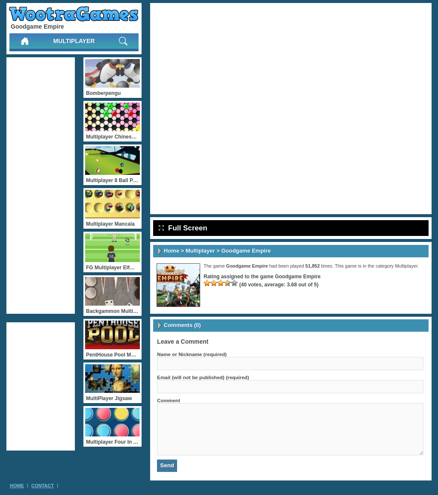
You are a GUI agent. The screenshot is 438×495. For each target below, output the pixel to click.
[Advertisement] (40, 185)
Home (171, 251)
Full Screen (183, 228)
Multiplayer (74, 41)
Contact (42, 485)
